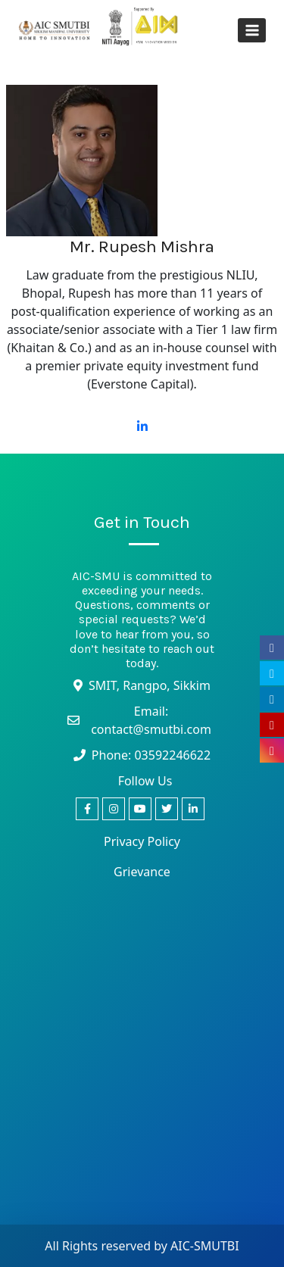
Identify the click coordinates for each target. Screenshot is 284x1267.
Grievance (142, 871)
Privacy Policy (142, 841)
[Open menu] (252, 30)
